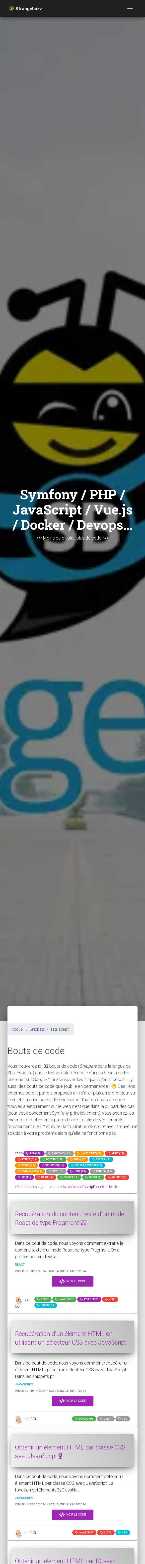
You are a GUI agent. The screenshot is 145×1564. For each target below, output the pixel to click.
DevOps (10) (69, 1177)
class (106, 1532)
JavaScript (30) (89, 1153)
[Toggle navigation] (130, 8)
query (106, 1418)
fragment (45, 1305)
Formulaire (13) (30, 1171)
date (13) (56, 1171)
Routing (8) (117, 1177)
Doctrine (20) (53, 1159)
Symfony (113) (59, 1153)
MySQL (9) (93, 1177)
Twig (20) (77, 1159)
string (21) (27, 1159)
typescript (89, 1299)
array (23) (116, 1153)
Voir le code (72, 1281)
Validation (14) (53, 1165)
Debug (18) (26, 1165)
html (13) (78, 1171)
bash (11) (45, 1177)
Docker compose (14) (86, 1165)
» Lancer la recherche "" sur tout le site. (84, 1187)
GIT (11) (24, 1177)
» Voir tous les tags (30, 1187)
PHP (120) (34, 1153)
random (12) (102, 1171)
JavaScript (64, 1299)
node (110, 1299)
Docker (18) (101, 1159)
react (43, 1299)
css (122, 1418)
